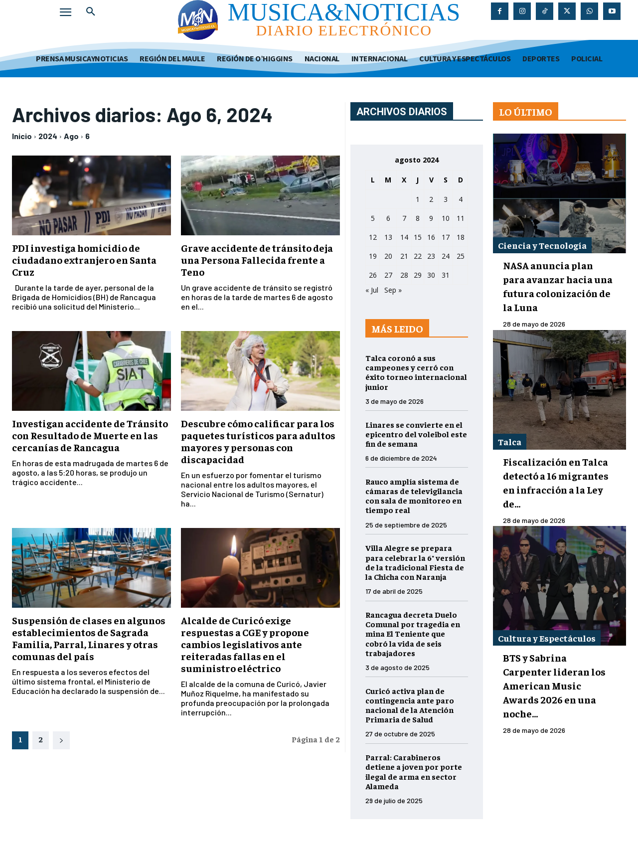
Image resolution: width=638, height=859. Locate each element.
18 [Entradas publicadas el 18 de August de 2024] (461, 237)
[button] (91, 12)
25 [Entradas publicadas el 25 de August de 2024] (461, 256)
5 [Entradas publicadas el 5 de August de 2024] (373, 218)
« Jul (371, 290)
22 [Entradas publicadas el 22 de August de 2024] (418, 256)
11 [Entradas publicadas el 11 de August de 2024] (461, 218)
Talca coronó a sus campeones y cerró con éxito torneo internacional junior (416, 371)
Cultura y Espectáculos (547, 638)
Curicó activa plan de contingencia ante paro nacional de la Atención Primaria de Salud (409, 705)
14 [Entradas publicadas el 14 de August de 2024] (404, 237)
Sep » (393, 290)
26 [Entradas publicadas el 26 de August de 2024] (373, 275)
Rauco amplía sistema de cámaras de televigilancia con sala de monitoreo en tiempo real (414, 495)
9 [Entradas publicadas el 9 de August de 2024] (431, 218)
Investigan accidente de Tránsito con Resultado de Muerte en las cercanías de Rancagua (90, 435)
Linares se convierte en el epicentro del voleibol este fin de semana (416, 433)
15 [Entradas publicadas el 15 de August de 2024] (418, 237)
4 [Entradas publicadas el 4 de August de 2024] (461, 199)
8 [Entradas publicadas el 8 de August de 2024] (418, 218)
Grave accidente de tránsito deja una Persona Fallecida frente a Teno (257, 259)
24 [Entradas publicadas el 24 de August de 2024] (446, 256)
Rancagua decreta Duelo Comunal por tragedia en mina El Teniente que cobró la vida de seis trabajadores (412, 633)
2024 (47, 136)
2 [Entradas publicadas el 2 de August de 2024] (431, 199)
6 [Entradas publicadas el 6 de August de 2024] (388, 218)
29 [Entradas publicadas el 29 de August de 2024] (418, 275)
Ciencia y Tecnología (542, 245)
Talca (509, 441)
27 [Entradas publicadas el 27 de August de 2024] (388, 275)
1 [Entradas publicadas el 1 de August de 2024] (418, 199)
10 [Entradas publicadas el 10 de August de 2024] (446, 218)
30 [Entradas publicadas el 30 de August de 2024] (431, 275)
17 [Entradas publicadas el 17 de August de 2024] (446, 237)
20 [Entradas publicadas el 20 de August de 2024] (388, 256)
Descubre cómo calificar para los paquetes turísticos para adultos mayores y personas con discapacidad (258, 441)
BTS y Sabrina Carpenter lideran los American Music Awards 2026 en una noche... (554, 685)
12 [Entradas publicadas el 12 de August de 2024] (373, 237)
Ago (71, 136)
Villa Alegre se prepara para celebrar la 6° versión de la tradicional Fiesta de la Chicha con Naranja (415, 561)
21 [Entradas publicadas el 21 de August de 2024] (404, 256)
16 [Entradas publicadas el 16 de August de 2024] (431, 237)
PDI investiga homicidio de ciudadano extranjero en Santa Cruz (84, 259)
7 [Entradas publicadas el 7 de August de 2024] (404, 218)
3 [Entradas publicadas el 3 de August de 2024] (446, 199)
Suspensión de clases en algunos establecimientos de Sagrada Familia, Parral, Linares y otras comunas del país (88, 638)
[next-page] (61, 740)
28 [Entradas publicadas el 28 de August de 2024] (404, 275)
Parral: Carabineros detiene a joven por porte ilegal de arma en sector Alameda (413, 771)
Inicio (22, 136)
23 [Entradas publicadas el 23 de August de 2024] (431, 256)
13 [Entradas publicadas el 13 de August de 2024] (388, 237)
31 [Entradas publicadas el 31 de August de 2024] (446, 275)
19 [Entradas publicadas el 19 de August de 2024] (373, 256)
